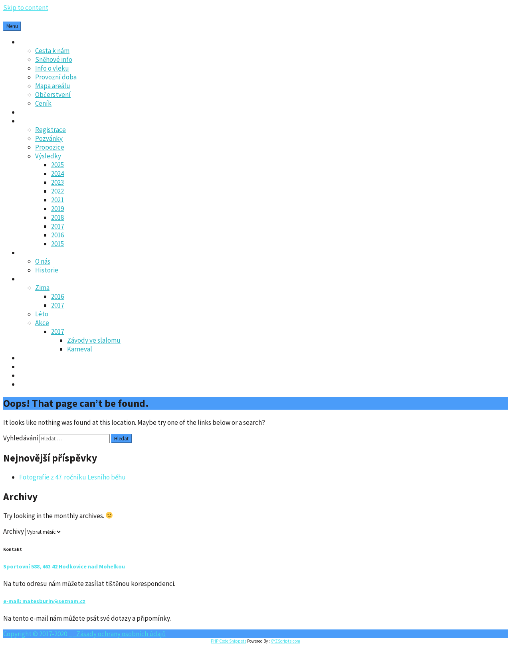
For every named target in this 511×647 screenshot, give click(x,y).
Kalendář (32, 357)
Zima (42, 287)
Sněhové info (53, 59)
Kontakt (31, 366)
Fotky (27, 278)
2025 (57, 164)
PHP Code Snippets (228, 641)
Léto (41, 314)
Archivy (13, 531)
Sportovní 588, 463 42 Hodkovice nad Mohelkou (64, 566)
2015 (57, 243)
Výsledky (48, 156)
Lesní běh (32, 120)
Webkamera (36, 384)
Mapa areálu (52, 85)
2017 (57, 226)
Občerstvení (53, 94)
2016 (57, 235)
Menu (12, 26)
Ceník (43, 103)
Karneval (79, 349)
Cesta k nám (52, 50)
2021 (57, 199)
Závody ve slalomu (94, 340)
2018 (57, 217)
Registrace (50, 129)
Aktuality (32, 112)
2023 (57, 182)
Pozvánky (49, 138)
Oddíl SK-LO (36, 252)
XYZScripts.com (285, 641)
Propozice (49, 147)
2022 (57, 191)
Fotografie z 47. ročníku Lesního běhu (72, 477)
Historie (46, 270)
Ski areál (31, 41)
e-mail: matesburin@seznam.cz (44, 601)
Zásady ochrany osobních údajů (64, 375)
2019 (57, 208)
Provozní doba (56, 77)
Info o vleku (52, 68)
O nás (42, 261)
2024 (57, 173)
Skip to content (25, 7)
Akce (42, 322)
